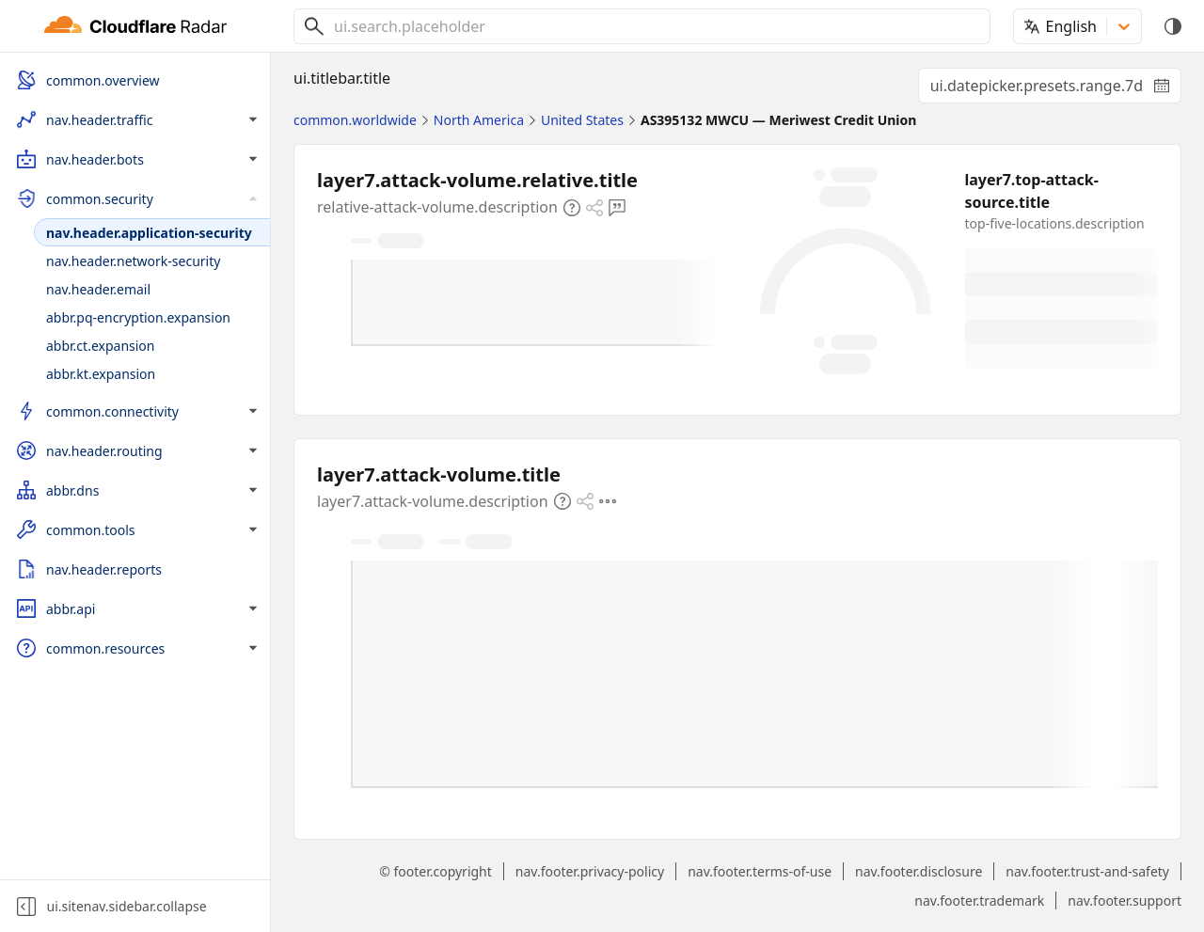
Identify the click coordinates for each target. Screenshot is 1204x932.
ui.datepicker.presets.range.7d (1055, 89)
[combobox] (654, 26)
